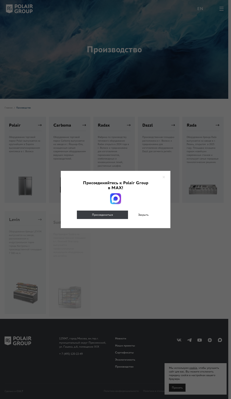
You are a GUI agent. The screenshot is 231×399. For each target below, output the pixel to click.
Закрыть (143, 214)
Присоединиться (102, 214)
